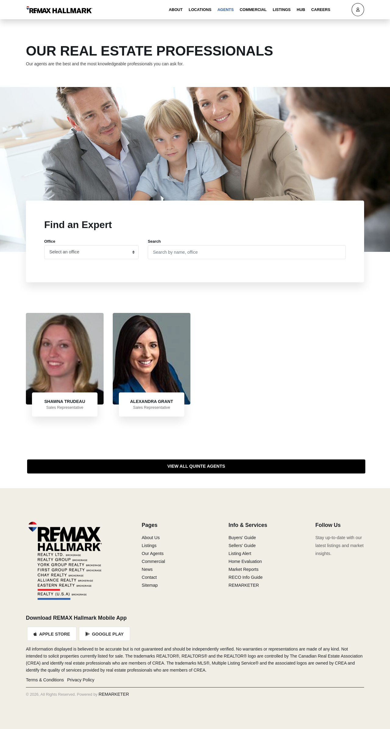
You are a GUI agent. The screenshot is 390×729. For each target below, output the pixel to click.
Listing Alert (240, 553)
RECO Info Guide (246, 577)
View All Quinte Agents (196, 466)
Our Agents (153, 553)
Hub (301, 9)
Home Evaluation (245, 561)
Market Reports (243, 569)
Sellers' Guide (242, 545)
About (176, 9)
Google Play (104, 634)
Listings (282, 9)
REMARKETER (244, 585)
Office (49, 241)
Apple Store (52, 634)
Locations (200, 9)
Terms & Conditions (45, 679)
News (147, 569)
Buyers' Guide (242, 537)
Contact (149, 577)
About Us (151, 537)
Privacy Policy (80, 679)
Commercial (253, 9)
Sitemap (150, 585)
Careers (320, 9)
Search (154, 241)
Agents (226, 9)
